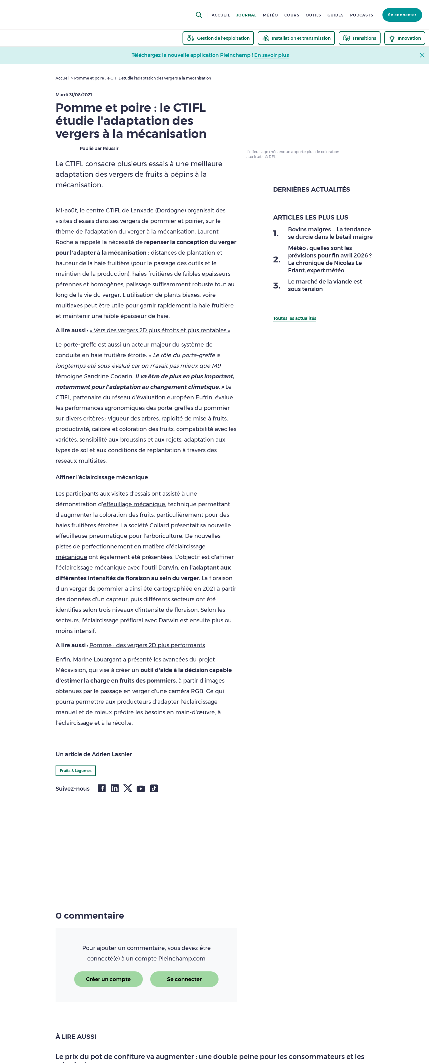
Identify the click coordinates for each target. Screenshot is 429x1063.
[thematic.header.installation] (296, 38)
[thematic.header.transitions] (360, 38)
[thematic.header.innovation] (404, 38)
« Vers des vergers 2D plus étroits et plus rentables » (160, 330)
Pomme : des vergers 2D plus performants (147, 645)
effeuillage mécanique (134, 504)
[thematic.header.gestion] (218, 38)
